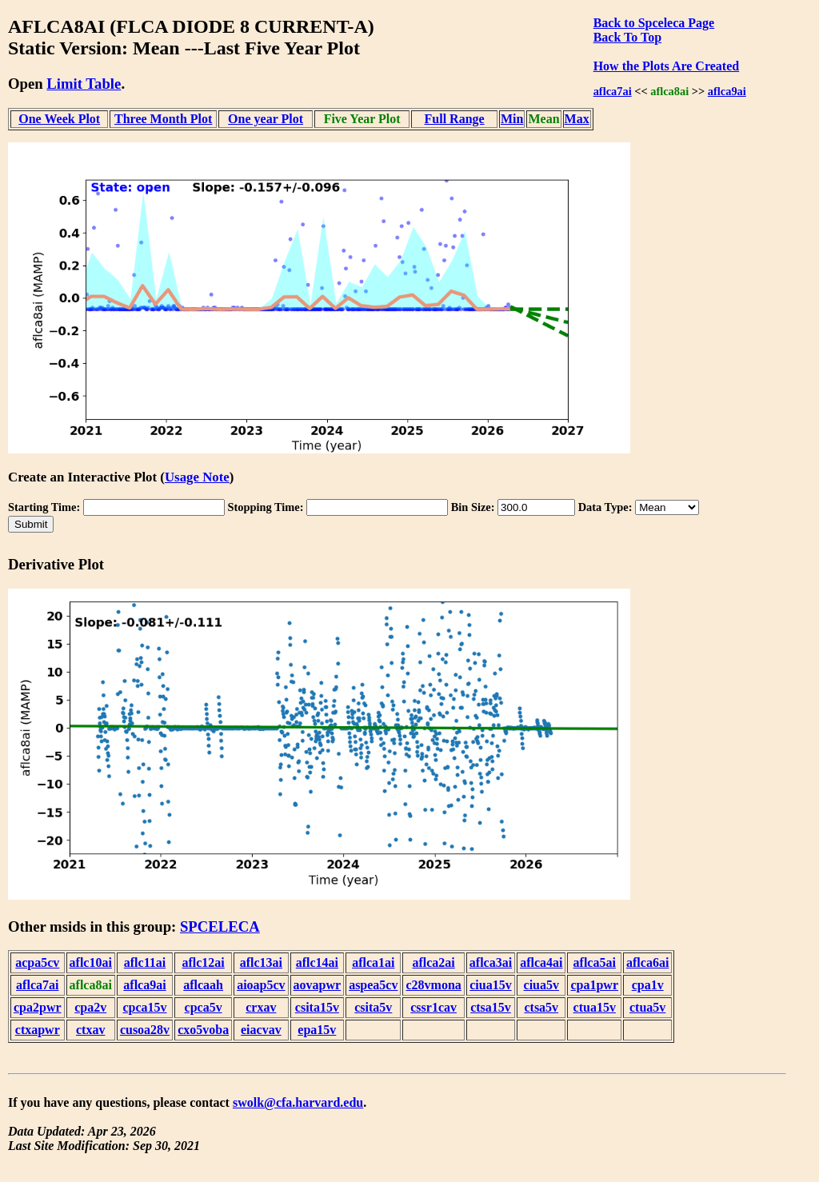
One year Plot (265, 119)
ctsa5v (541, 1007)
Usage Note (197, 477)
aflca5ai (594, 962)
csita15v (317, 1007)
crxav (261, 1007)
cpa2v (90, 1007)
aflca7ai (612, 91)
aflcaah (203, 985)
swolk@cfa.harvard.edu (298, 1102)
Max (577, 119)
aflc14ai (317, 962)
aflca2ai (433, 962)
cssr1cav (433, 1007)
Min (512, 119)
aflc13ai (261, 962)
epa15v (317, 1029)
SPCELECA (220, 926)
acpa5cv (37, 962)
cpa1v (648, 985)
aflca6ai (647, 962)
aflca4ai (541, 962)
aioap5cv (261, 985)
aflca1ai (373, 962)
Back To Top (627, 37)
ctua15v (594, 1007)
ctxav (90, 1029)
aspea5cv (373, 985)
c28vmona (433, 985)
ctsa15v (490, 1007)
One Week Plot (59, 119)
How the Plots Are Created (666, 66)
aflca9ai (727, 91)
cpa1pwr (594, 985)
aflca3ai (490, 962)
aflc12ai (203, 962)
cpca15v (144, 1007)
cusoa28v (145, 1029)
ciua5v (541, 985)
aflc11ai (145, 962)
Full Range (455, 119)
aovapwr (318, 985)
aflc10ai (91, 962)
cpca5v (203, 1007)
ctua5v (647, 1007)
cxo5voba (203, 1029)
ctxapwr (37, 1029)
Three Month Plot (163, 119)
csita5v (373, 1007)
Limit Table (83, 83)
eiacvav (261, 1029)
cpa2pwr (38, 1007)
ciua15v (490, 985)
